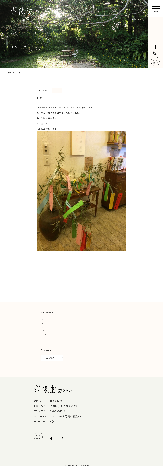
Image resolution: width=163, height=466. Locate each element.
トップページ (127, 386)
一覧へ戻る (82, 274)
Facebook (125, 440)
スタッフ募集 (47, 324)
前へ (39, 274)
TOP (5, 72)
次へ (124, 274)
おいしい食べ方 (48, 320)
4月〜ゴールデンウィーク (61, 404)
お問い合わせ (127, 422)
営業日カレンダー (49, 316)
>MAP (75, 414)
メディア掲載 (47, 328)
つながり (124, 416)
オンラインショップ (131, 433)
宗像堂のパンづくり (131, 404)
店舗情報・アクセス (131, 398)
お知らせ (45, 336)
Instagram (125, 446)
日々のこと (61, 89)
